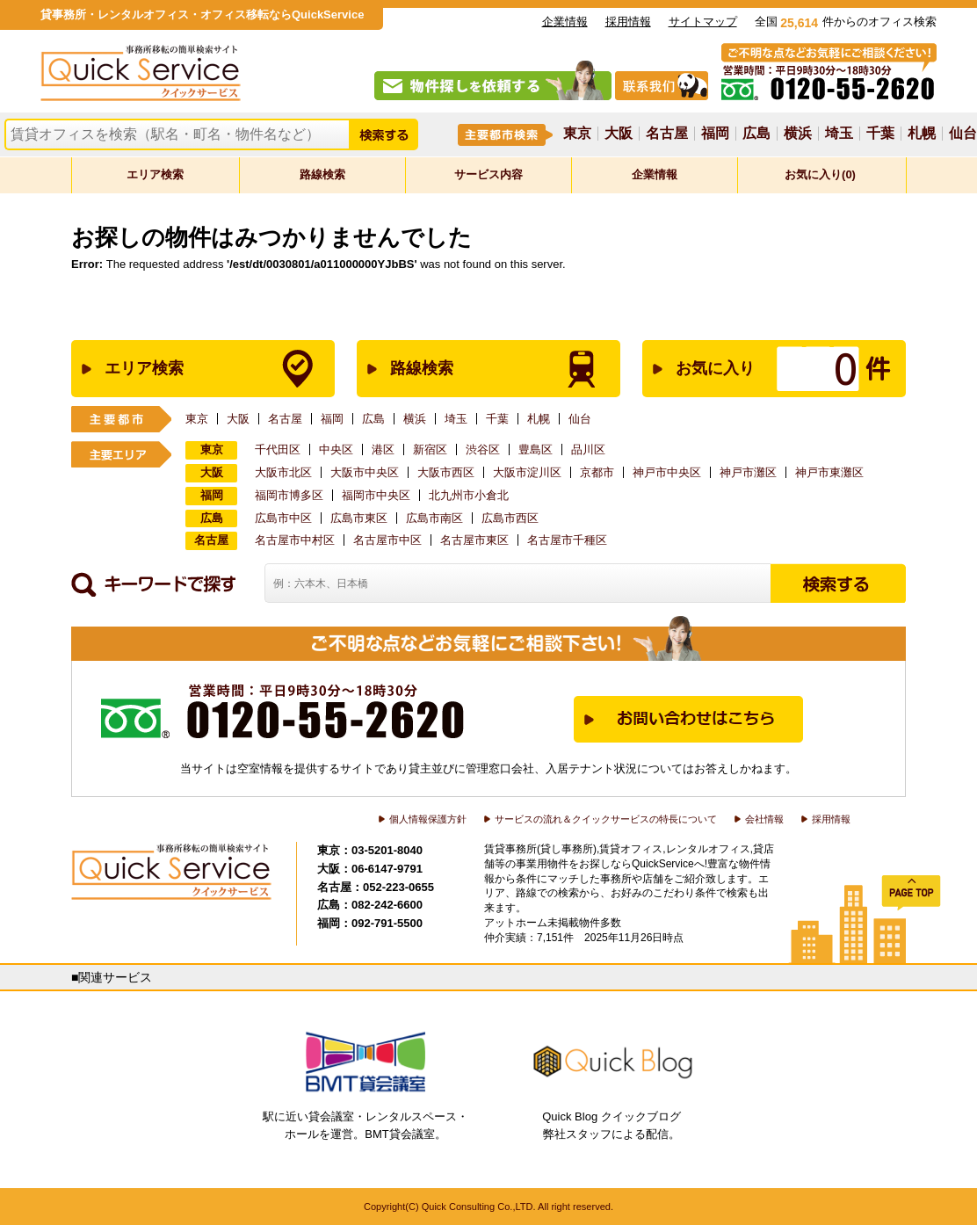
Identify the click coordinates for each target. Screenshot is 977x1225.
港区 (383, 449)
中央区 (336, 449)
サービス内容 (488, 174)
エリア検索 (155, 174)
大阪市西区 (445, 472)
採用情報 (628, 21)
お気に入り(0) (820, 174)
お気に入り (755, 368)
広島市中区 (283, 518)
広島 (756, 134)
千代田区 (277, 449)
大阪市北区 (283, 472)
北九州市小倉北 (469, 495)
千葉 (880, 134)
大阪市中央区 (364, 472)
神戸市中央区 (667, 472)
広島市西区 (510, 518)
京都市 (597, 472)
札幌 (922, 134)
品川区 (588, 449)
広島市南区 (434, 518)
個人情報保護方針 (428, 819)
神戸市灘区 (748, 472)
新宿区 (430, 449)
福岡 (715, 134)
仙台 (963, 134)
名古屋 (667, 134)
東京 (577, 134)
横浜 (798, 134)
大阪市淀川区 (527, 472)
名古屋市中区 (387, 540)
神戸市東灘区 (829, 472)
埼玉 (839, 134)
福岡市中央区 (376, 495)
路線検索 (322, 174)
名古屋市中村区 (295, 540)
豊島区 (535, 449)
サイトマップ (703, 21)
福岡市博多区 (289, 495)
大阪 (618, 134)
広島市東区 (358, 518)
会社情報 (764, 819)
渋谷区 (483, 449)
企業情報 (565, 21)
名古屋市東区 (474, 540)
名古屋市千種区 (567, 540)
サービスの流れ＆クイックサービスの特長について (606, 819)
